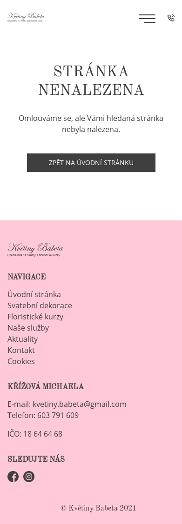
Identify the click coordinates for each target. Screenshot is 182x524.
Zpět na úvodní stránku (91, 162)
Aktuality (22, 339)
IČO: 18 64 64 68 (34, 434)
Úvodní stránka (34, 294)
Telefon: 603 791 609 (43, 415)
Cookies (21, 361)
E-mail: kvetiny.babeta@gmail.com (67, 404)
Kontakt (21, 350)
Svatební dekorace (39, 305)
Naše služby (28, 328)
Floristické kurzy (35, 317)
